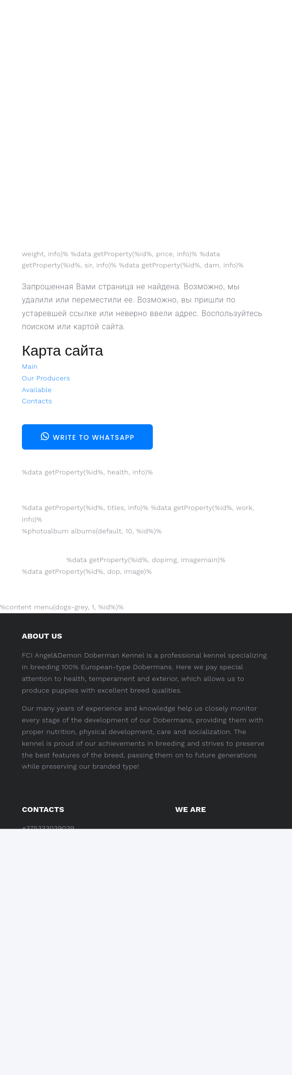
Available (37, 390)
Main (29, 366)
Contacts (37, 401)
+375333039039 (48, 828)
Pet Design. (98, 1054)
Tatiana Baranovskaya (96, 842)
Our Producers (46, 378)
